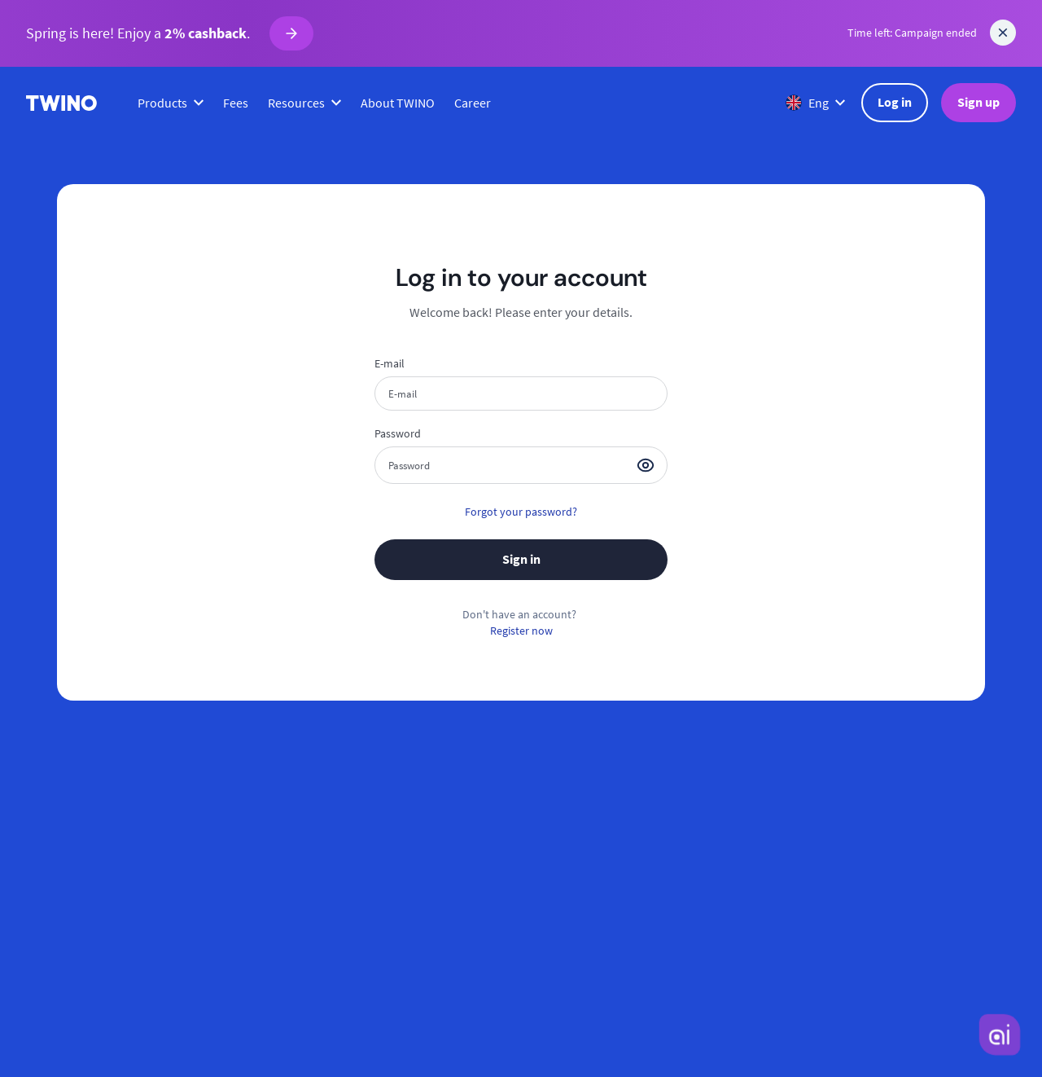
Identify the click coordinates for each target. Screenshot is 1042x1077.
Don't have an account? (519, 614)
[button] (645, 465)
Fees (235, 103)
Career (472, 103)
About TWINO (398, 103)
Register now (521, 630)
